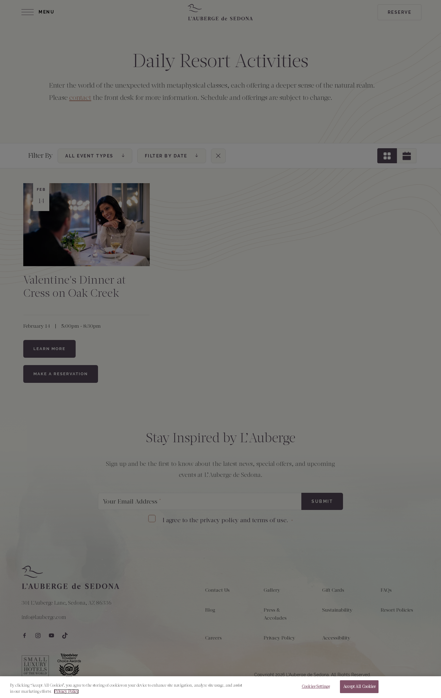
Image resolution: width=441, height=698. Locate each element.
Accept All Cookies (359, 689)
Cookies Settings (316, 689)
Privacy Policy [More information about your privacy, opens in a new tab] (66, 694)
